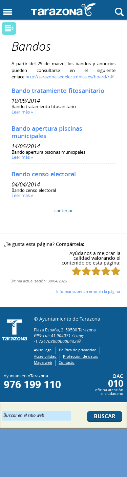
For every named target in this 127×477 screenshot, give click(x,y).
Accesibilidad (45, 356)
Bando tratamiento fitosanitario (58, 90)
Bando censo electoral (44, 174)
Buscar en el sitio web (23, 415)
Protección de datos (80, 356)
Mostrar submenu (9, 28)
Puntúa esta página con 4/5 (105, 271)
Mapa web (43, 362)
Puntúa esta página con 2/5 (86, 271)
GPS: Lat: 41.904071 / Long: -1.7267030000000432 (59, 338)
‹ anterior (63, 210)
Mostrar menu (7, 12)
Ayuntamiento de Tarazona (64, 9)
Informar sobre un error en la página (88, 291)
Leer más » (22, 112)
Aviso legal (43, 349)
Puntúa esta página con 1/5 (76, 271)
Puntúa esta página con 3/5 (96, 271)
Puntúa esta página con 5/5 (115, 271)
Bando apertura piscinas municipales (47, 132)
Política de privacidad (78, 349)
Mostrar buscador (119, 12)
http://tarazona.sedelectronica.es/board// (67, 77)
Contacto (67, 362)
